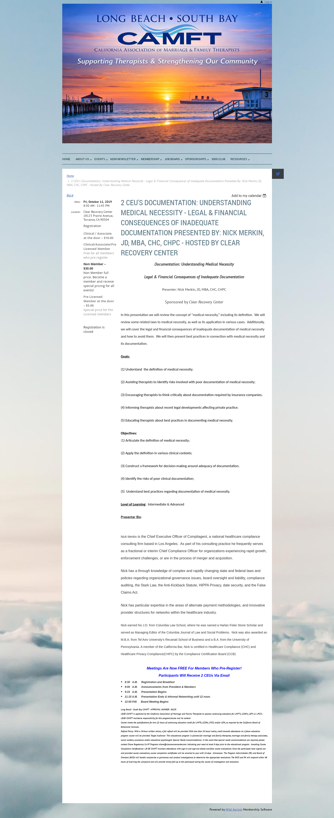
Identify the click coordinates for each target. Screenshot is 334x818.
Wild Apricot (234, 809)
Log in (268, 2)
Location (75, 211)
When (77, 201)
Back (70, 195)
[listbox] (250, 195)
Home (70, 176)
